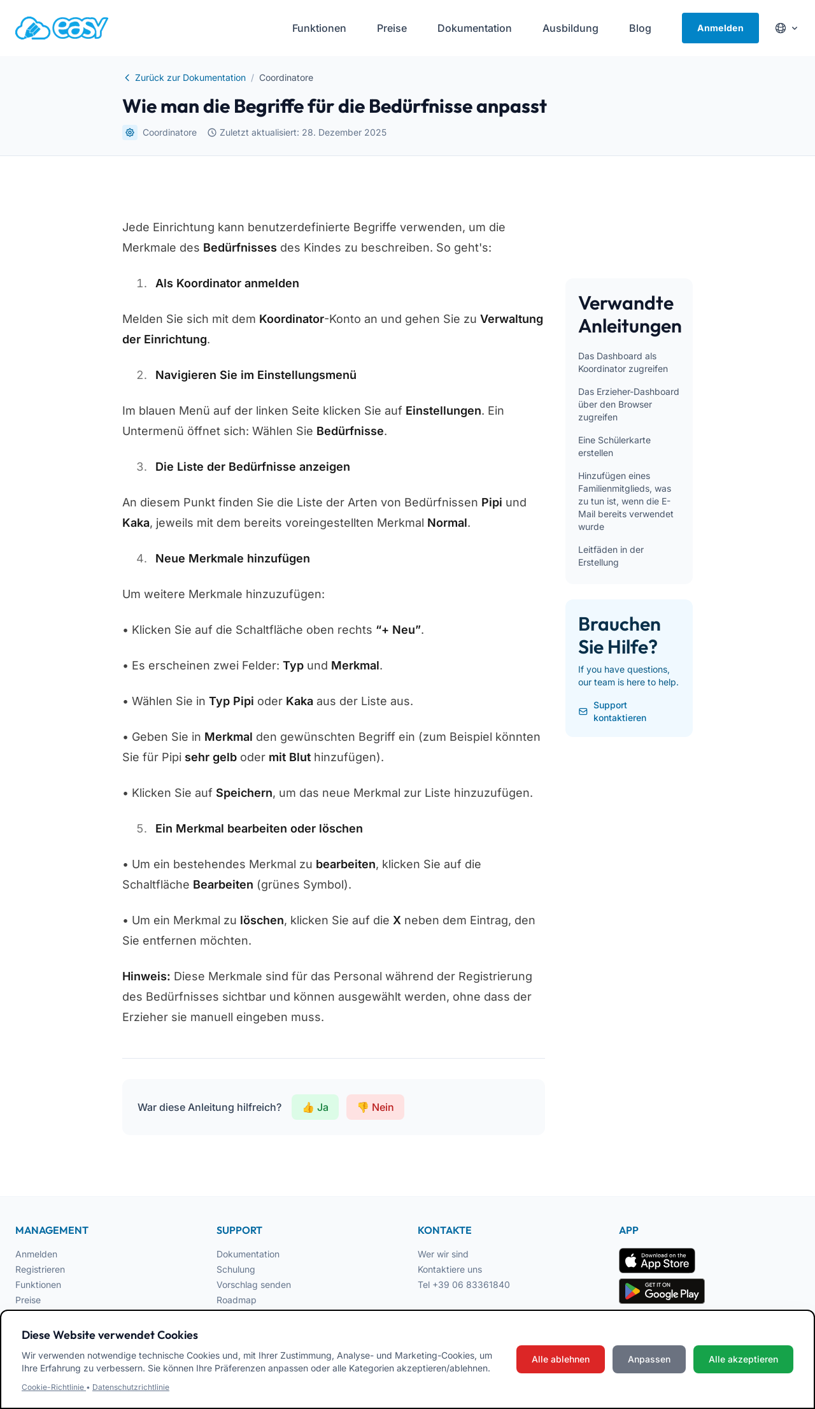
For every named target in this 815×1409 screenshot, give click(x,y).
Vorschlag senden (253, 1284)
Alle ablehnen (561, 1359)
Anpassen (649, 1359)
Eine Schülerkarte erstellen (614, 446)
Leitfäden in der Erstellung (611, 556)
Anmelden (720, 27)
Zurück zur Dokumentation (184, 77)
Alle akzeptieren (743, 1359)
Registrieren (40, 1269)
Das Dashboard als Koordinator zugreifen (623, 362)
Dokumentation (248, 1253)
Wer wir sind (443, 1253)
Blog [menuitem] (640, 28)
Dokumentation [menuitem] (474, 28)
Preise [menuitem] (392, 28)
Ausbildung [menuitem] (570, 28)
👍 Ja (315, 1107)
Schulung (235, 1269)
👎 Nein (375, 1107)
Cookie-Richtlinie (54, 1387)
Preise (28, 1299)
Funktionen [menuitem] (319, 28)
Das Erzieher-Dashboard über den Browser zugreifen (628, 404)
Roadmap (236, 1299)
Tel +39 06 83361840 (464, 1284)
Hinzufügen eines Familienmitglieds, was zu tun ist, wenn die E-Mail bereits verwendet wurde (626, 501)
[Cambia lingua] (787, 28)
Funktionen (38, 1284)
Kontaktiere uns (450, 1269)
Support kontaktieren (612, 711)
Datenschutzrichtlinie (130, 1387)
